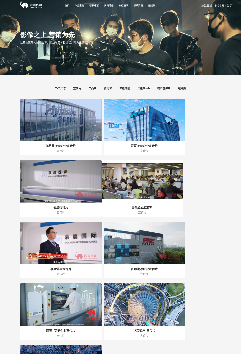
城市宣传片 (164, 88)
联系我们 (138, 5)
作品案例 (79, 5)
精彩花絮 (94, 5)
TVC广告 (60, 88)
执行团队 (123, 5)
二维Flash (143, 88)
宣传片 (77, 88)
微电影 (108, 88)
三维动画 (124, 88)
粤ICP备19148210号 (87, 349)
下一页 (145, 269)
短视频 (151, 5)
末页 (157, 269)
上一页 (96, 269)
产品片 (93, 88)
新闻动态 (108, 5)
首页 (67, 5)
